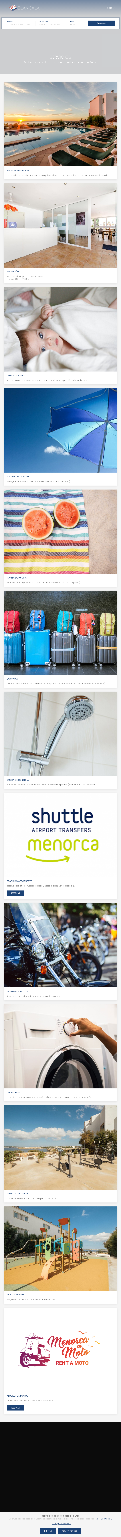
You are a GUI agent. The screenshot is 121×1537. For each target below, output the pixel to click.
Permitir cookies (69, 1531)
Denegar (48, 1531)
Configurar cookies (61, 1523)
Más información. (104, 1519)
